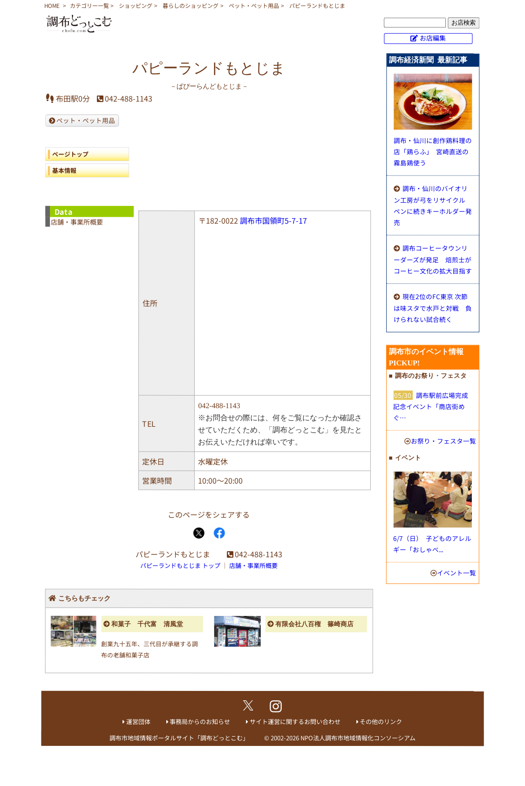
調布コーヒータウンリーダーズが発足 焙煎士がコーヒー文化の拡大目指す (433, 259)
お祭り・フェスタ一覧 (443, 440)
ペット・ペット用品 (254, 5)
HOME (52, 5)
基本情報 (64, 170)
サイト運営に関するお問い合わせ (295, 721)
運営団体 (138, 721)
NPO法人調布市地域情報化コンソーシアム (358, 737)
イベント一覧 (456, 572)
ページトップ (70, 154)
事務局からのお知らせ (200, 721)
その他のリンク (381, 721)
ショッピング (135, 5)
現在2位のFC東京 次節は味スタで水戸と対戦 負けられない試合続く (433, 308)
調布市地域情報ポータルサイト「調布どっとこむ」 (179, 737)
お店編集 (433, 37)
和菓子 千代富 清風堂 (147, 624)
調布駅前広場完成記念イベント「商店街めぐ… (430, 406)
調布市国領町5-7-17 (273, 220)
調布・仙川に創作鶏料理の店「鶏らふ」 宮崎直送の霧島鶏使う (433, 151)
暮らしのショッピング (190, 5)
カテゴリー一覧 (89, 5)
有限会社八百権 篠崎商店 (314, 624)
